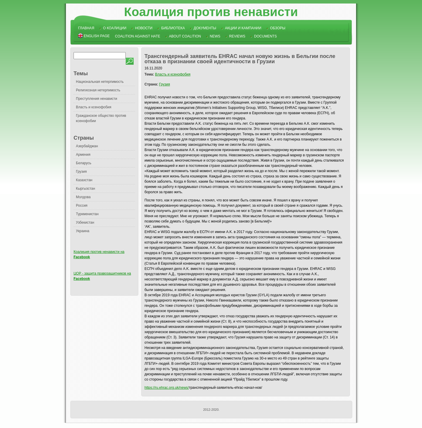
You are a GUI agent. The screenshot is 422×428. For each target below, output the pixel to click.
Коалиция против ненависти (211, 12)
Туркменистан (87, 214)
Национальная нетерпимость (100, 82)
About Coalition (185, 36)
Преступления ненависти (96, 99)
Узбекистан (85, 222)
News (215, 36)
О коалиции (115, 28)
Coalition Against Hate (137, 36)
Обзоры (277, 28)
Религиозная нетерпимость (98, 90)
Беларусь (83, 163)
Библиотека (173, 28)
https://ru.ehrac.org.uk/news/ (166, 388)
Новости (143, 28)
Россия (81, 205)
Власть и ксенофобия (93, 107)
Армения (83, 155)
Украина (82, 231)
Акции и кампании (243, 28)
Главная (86, 28)
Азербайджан (87, 146)
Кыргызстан (85, 188)
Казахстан (84, 180)
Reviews (237, 36)
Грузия (81, 172)
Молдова (83, 197)
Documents (265, 36)
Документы (205, 28)
